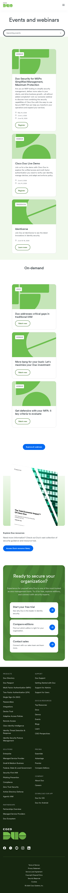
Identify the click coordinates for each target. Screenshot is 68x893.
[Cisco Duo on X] (10, 848)
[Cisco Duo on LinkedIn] (28, 848)
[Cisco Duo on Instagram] (22, 848)
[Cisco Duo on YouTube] (16, 848)
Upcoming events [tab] (34, 33)
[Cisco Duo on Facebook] (4, 848)
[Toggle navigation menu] (63, 5)
